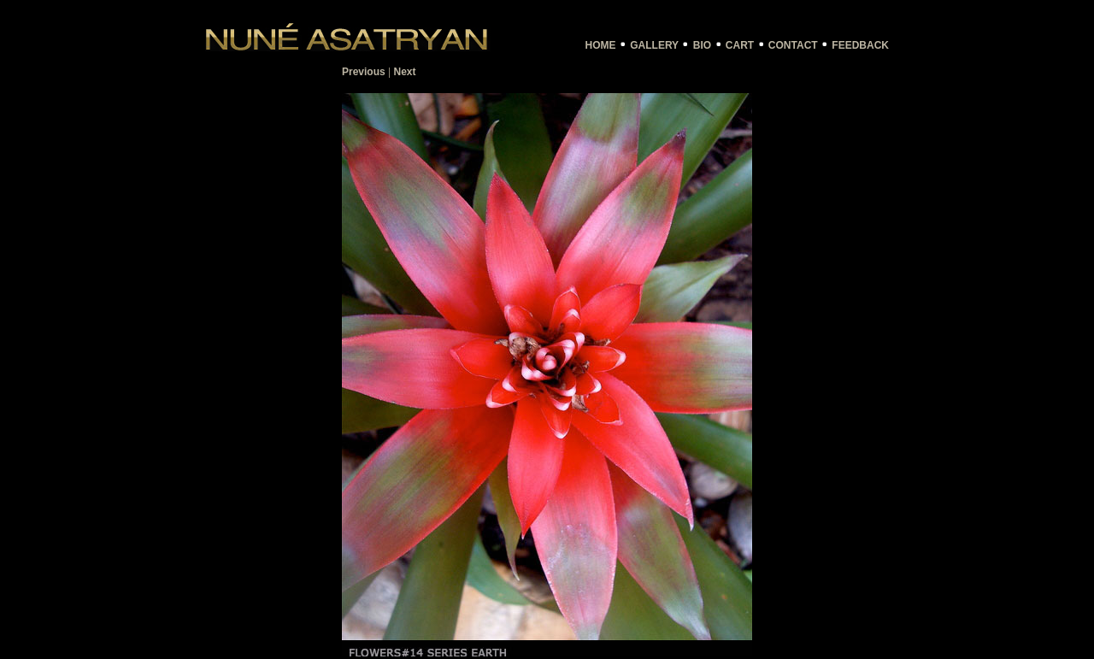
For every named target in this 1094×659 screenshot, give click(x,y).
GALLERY (654, 45)
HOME (600, 45)
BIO (702, 45)
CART (740, 45)
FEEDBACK (860, 45)
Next (405, 72)
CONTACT (793, 45)
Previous (363, 72)
